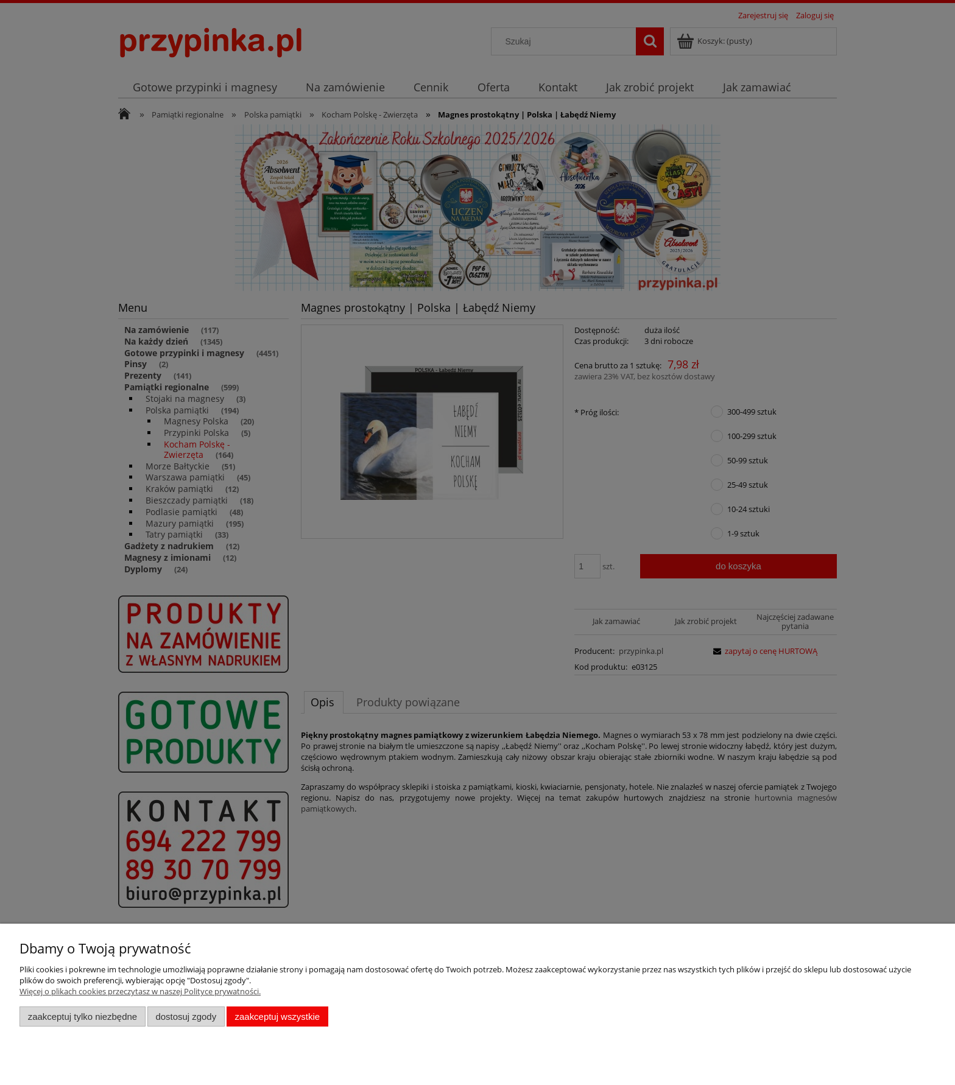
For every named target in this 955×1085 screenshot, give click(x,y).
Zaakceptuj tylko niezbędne (82, 1016)
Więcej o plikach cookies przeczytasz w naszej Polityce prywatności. (140, 991)
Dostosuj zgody (185, 1016)
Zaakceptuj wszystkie (277, 1016)
